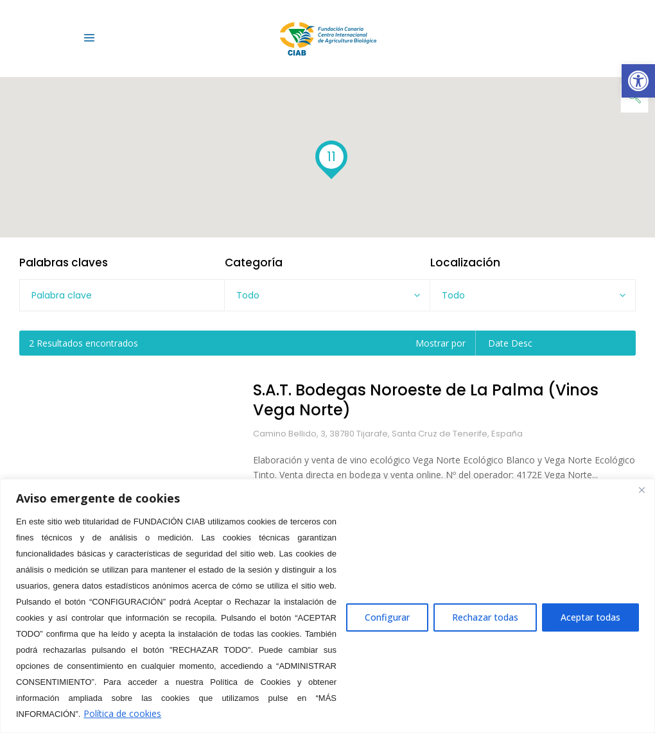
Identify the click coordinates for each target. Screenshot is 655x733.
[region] (327, 606)
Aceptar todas (590, 617)
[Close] (641, 489)
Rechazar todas (485, 617)
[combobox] (327, 295)
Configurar (387, 617)
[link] (638, 81)
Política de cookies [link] (122, 713)
